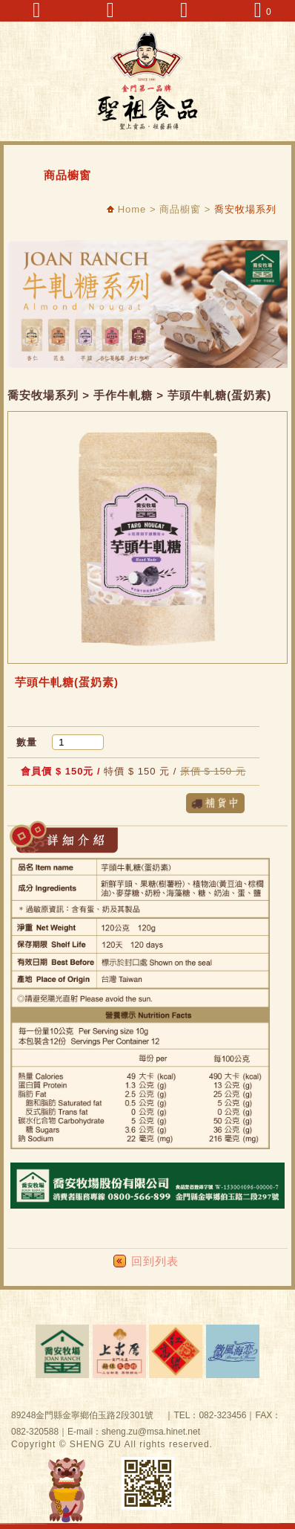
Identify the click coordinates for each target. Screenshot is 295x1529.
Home (126, 209)
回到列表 (155, 1261)
